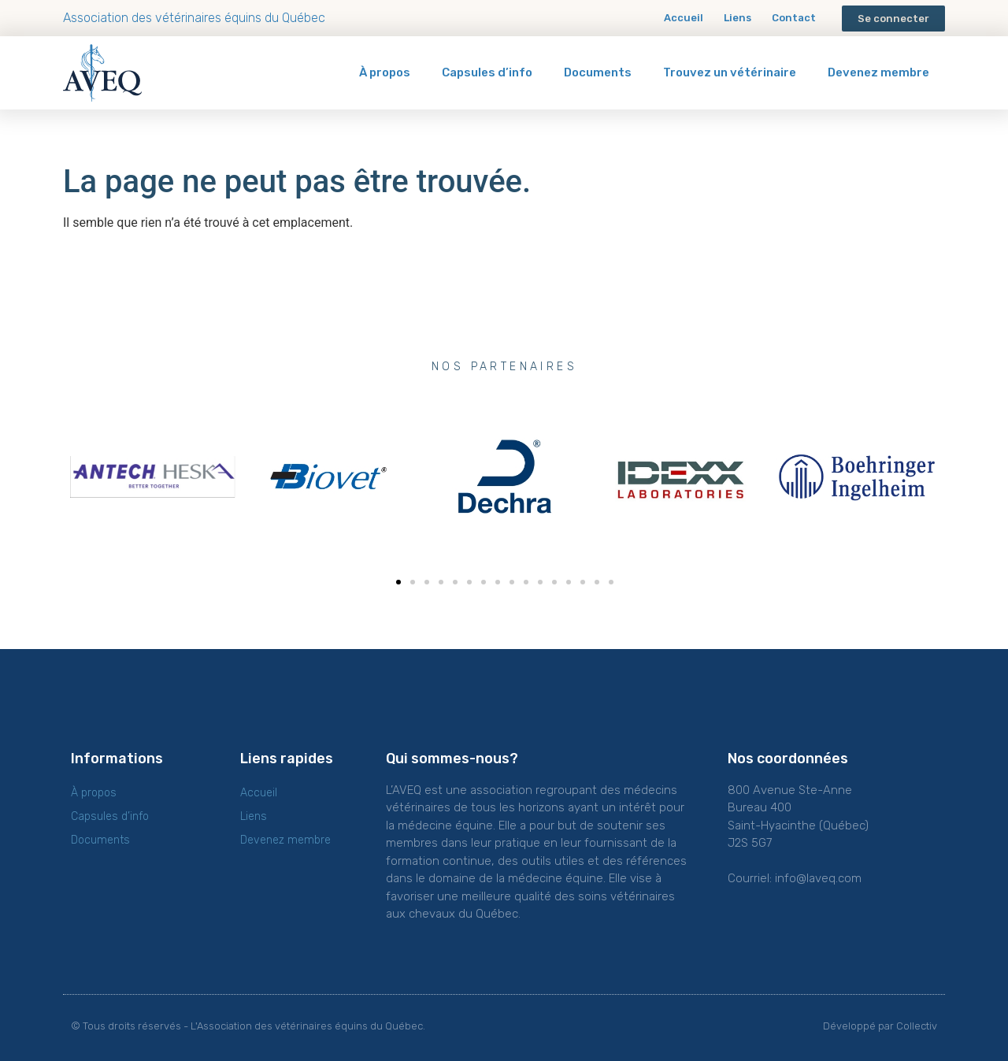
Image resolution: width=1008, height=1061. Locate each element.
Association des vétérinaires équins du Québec (194, 17)
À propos (384, 72)
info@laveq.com (818, 878)
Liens (737, 18)
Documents (598, 72)
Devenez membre (878, 72)
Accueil (683, 18)
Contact (794, 18)
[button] (893, 19)
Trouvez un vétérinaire (729, 72)
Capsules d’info (487, 72)
